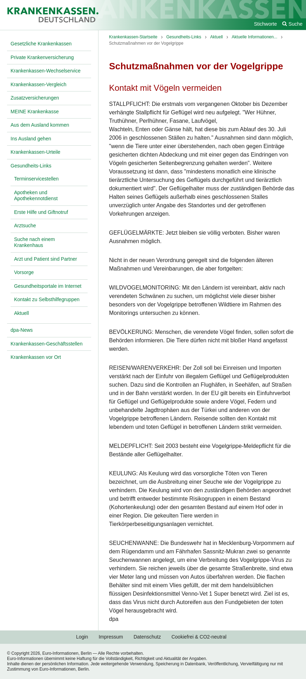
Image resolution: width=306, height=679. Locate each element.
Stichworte (265, 24)
